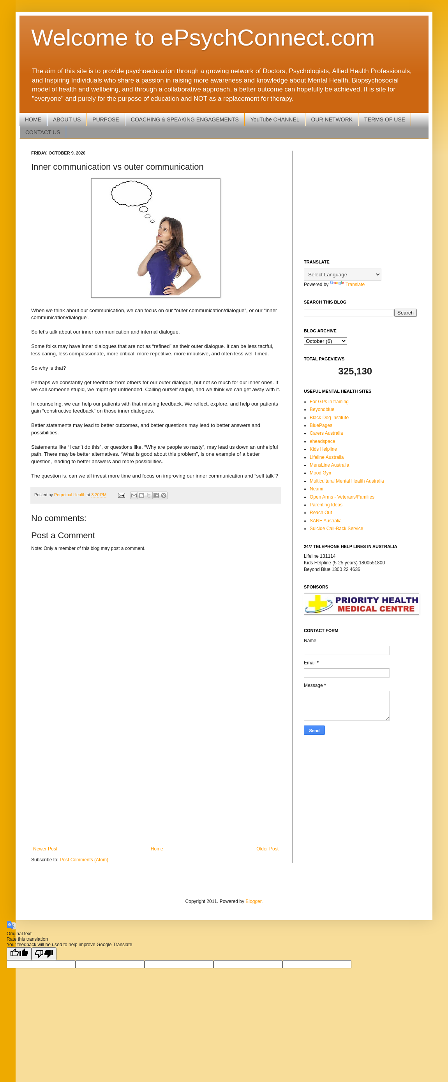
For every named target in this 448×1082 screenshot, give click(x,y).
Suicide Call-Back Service (336, 528)
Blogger (253, 901)
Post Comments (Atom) (84, 859)
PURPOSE (105, 119)
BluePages (321, 425)
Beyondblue (322, 409)
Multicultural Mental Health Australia (347, 481)
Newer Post (45, 849)
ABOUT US (67, 119)
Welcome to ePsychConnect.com (203, 38)
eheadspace (322, 441)
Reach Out (321, 512)
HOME (33, 119)
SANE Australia (326, 520)
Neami (316, 489)
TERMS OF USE (384, 119)
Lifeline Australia (327, 457)
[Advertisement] (155, 781)
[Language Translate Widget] (342, 275)
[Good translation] (19, 953)
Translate (347, 284)
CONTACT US (42, 132)
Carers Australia (326, 433)
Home (157, 849)
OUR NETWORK (332, 119)
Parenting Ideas (326, 505)
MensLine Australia (329, 465)
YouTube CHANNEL (275, 119)
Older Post (267, 849)
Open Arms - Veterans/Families (342, 497)
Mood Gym (321, 473)
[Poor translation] (44, 953)
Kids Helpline (323, 449)
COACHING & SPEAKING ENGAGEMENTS (185, 119)
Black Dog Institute (329, 417)
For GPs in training (329, 401)
